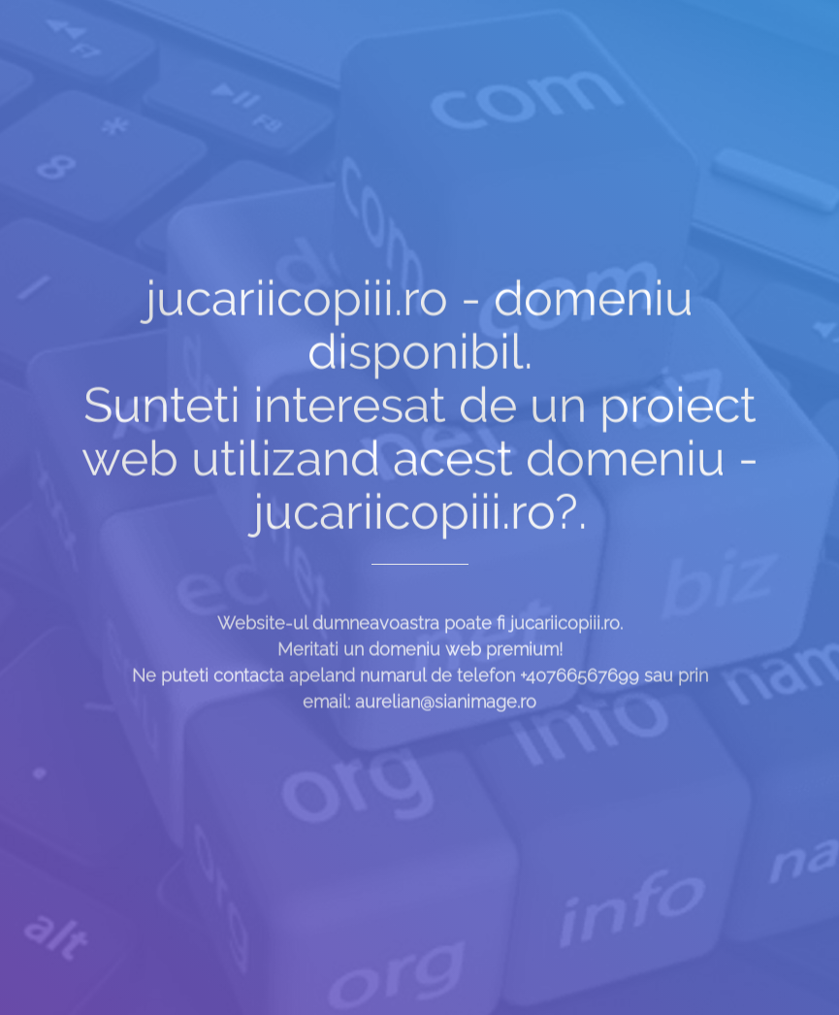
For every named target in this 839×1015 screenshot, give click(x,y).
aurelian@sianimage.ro (445, 714)
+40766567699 (579, 687)
